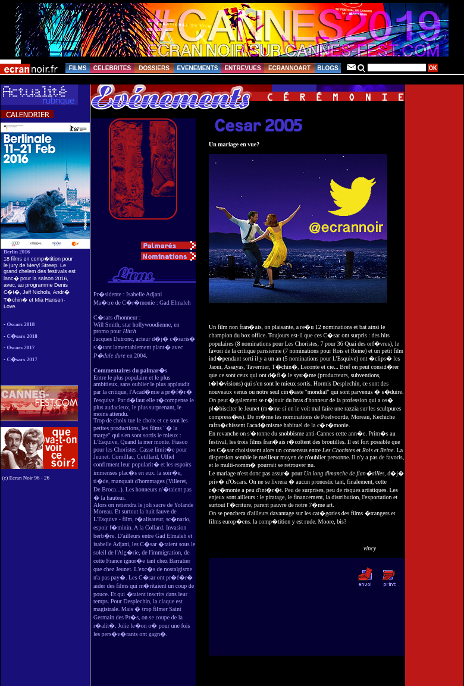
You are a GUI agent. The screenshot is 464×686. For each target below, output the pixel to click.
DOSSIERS (154, 68)
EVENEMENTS (197, 68)
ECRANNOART (289, 68)
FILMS (78, 68)
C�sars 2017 (22, 359)
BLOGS (327, 68)
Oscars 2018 (21, 324)
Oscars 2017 (21, 347)
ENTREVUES (242, 68)
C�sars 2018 (22, 336)
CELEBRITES (112, 68)
